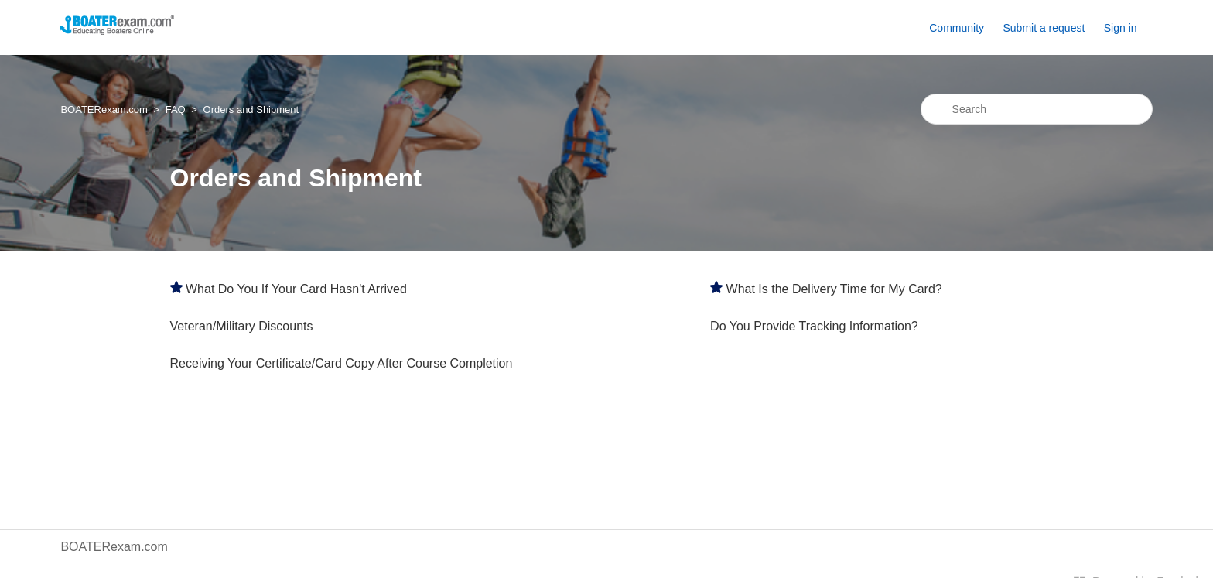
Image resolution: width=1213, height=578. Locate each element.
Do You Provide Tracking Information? (814, 326)
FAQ (176, 109)
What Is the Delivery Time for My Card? (834, 289)
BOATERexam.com (103, 109)
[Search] (1037, 109)
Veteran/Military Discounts (241, 326)
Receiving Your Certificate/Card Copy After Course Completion (341, 363)
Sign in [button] (1120, 28)
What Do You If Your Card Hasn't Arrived (296, 289)
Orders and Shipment (251, 109)
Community (956, 28)
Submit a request (1044, 28)
